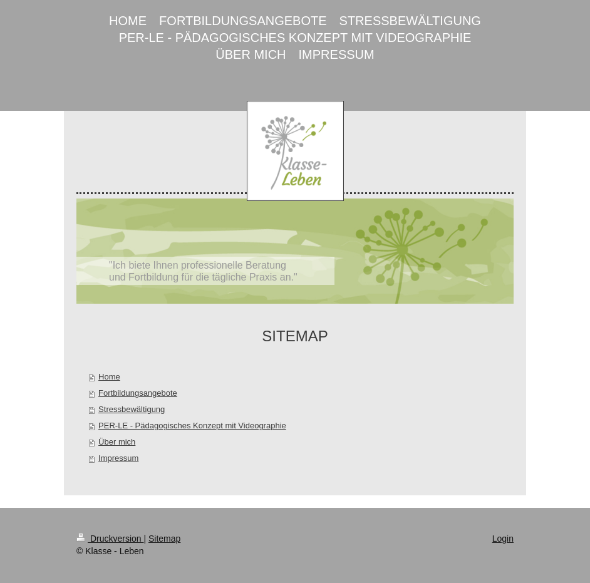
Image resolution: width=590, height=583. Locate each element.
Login (503, 539)
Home (109, 376)
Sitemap (164, 539)
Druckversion (109, 539)
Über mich (116, 441)
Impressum (118, 458)
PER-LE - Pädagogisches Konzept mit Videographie (192, 425)
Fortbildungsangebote (137, 393)
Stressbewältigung (131, 409)
